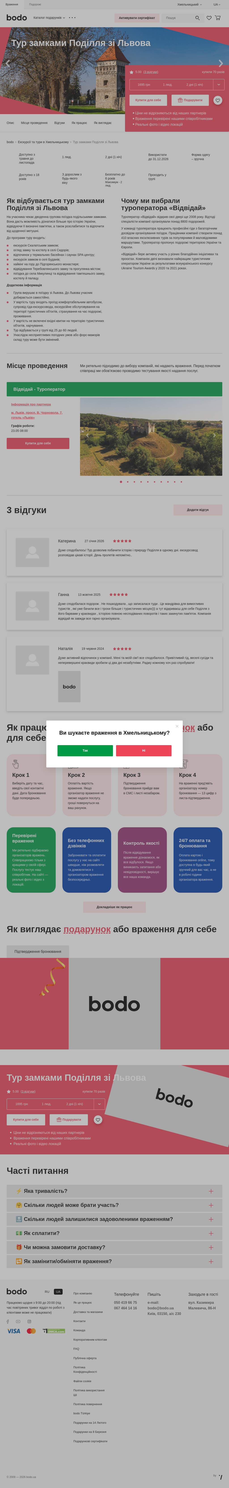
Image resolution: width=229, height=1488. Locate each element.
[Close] (177, 726)
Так (85, 750)
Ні (143, 750)
